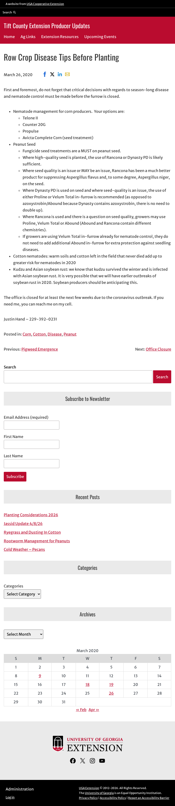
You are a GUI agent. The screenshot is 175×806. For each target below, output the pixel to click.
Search (10, 367)
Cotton (39, 334)
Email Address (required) (26, 417)
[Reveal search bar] (9, 12)
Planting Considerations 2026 (31, 515)
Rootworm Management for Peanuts (37, 541)
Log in (10, 797)
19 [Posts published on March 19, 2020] (111, 684)
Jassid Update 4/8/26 (23, 523)
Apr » (94, 709)
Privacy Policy (88, 798)
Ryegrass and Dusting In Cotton (32, 532)
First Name (13, 436)
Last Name (13, 456)
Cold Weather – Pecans (24, 549)
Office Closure (158, 349)
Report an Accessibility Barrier (148, 798)
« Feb (81, 709)
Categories (13, 586)
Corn (27, 334)
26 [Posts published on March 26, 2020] (111, 693)
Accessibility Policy (113, 798)
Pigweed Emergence (39, 349)
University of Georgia (99, 793)
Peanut (70, 334)
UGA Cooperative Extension (45, 4)
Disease (55, 334)
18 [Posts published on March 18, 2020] (87, 684)
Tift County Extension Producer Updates (47, 25)
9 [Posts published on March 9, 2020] (40, 675)
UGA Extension (89, 788)
